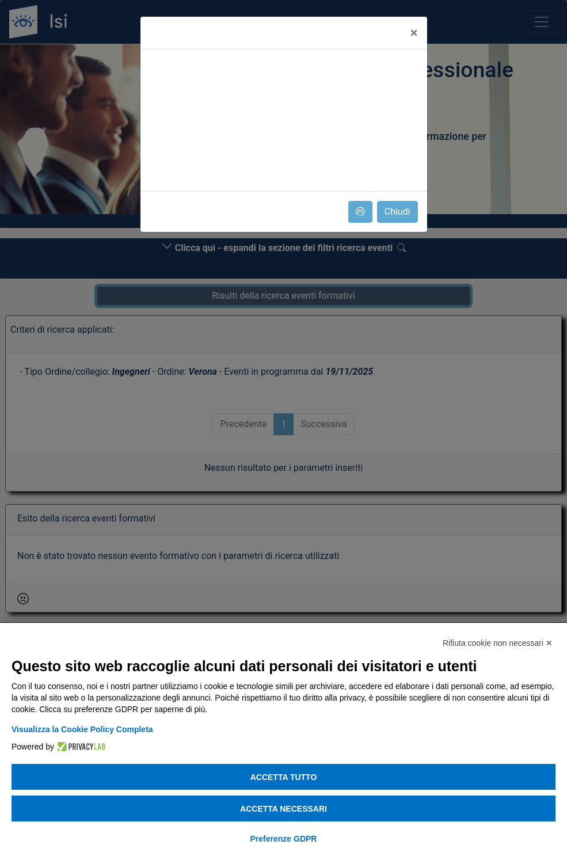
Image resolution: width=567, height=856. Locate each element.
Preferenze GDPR (283, 838)
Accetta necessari (283, 808)
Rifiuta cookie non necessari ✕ (498, 643)
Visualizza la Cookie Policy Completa (82, 729)
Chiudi (397, 211)
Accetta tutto (283, 777)
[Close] (414, 33)
